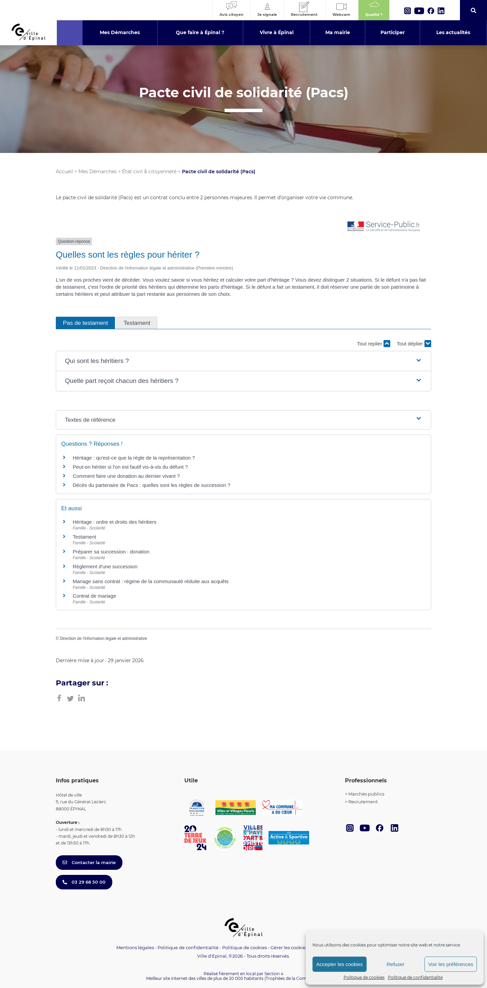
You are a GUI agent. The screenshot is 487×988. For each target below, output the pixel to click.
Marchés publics (366, 794)
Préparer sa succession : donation (111, 551)
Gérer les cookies (289, 947)
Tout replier (373, 343)
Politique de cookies (364, 977)
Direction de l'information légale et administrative (103, 638)
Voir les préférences (450, 964)
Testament (84, 537)
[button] (243, 361)
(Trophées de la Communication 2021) (302, 978)
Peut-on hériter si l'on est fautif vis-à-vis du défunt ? (130, 467)
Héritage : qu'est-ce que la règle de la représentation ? (134, 458)
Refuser (395, 964)
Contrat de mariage (94, 596)
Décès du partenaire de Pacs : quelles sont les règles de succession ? (151, 485)
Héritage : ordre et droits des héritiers (115, 522)
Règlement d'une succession (105, 566)
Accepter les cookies (339, 964)
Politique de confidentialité (415, 977)
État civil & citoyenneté (149, 171)
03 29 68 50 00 (84, 882)
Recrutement (363, 801)
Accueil (64, 171)
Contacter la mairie (89, 862)
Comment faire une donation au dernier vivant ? (126, 476)
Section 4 (273, 973)
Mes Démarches (97, 171)
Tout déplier (414, 343)
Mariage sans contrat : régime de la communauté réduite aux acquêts (151, 581)
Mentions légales (135, 947)
